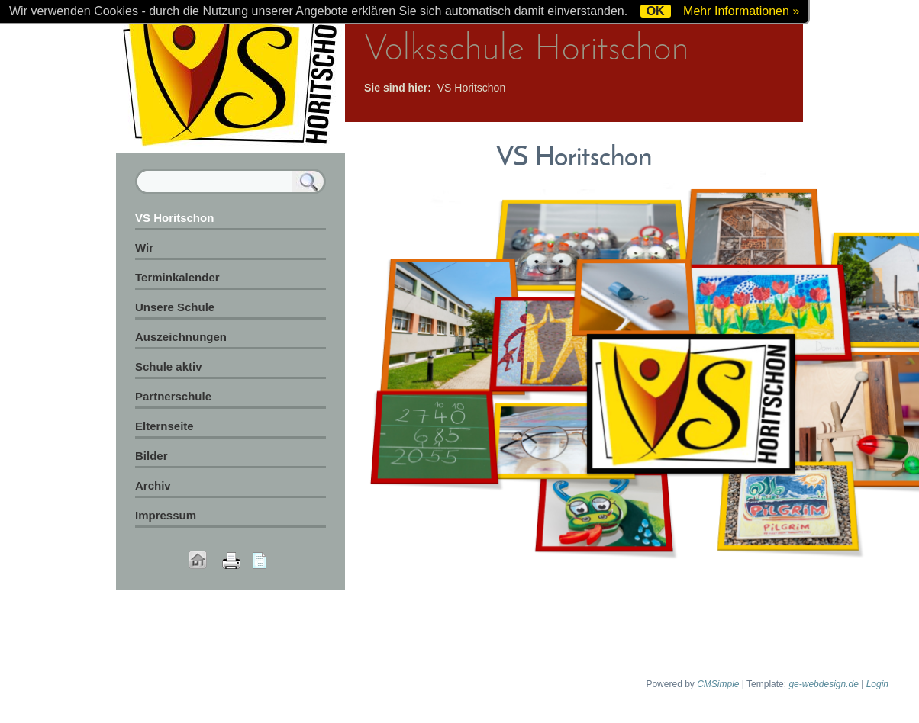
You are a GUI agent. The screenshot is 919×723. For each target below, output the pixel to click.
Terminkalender (177, 277)
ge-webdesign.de (823, 684)
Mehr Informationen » (741, 11)
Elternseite (164, 425)
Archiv (153, 485)
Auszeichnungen (181, 336)
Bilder (151, 455)
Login (877, 684)
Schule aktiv (168, 366)
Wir (144, 247)
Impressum (165, 515)
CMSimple (718, 684)
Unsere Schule (174, 306)
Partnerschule (173, 396)
